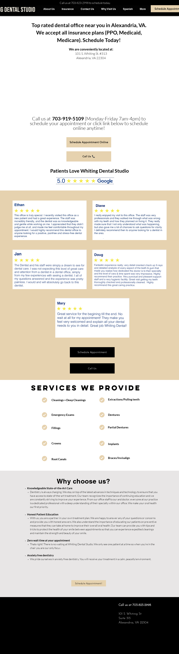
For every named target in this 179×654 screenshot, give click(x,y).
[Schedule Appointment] (92, 352)
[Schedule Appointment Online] (88, 142)
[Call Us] (92, 368)
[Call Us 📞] (88, 156)
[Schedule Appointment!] (88, 583)
